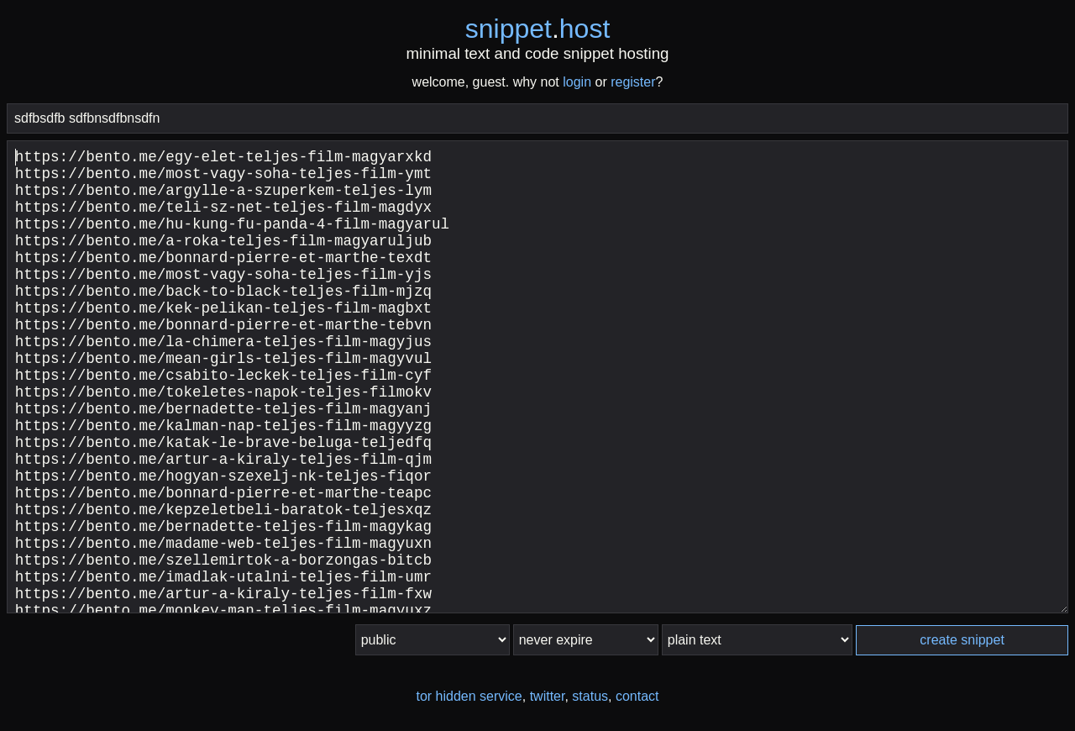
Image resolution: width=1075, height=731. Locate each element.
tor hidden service (469, 696)
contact (637, 696)
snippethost (538, 28)
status (590, 696)
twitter (547, 696)
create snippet (962, 640)
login (577, 82)
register (633, 82)
